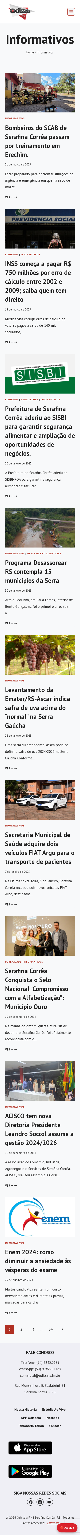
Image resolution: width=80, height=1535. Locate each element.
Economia (12, 254)
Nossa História (25, 1409)
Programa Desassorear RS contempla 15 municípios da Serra (36, 571)
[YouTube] (49, 1502)
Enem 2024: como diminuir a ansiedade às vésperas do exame (38, 1261)
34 (51, 1329)
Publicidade (13, 961)
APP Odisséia (31, 1418)
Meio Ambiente (37, 553)
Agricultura (30, 399)
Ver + (11, 197)
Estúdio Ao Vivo (54, 1409)
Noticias (55, 553)
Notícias (52, 1418)
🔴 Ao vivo (67, 1528)
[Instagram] (40, 1502)
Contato (55, 1426)
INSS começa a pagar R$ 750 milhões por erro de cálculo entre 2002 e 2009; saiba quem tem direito (38, 281)
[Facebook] (30, 1502)
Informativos (14, 118)
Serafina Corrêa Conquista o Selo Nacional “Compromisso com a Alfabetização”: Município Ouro (36, 989)
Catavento (53, 1523)
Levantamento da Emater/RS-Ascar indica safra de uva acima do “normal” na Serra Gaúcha (37, 708)
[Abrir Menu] (71, 12)
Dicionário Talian (31, 1426)
